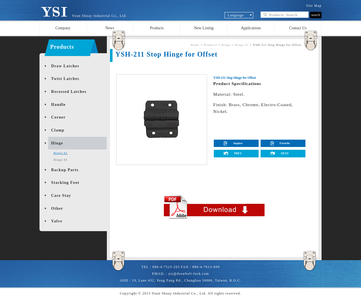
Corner (58, 117)
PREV (238, 153)
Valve (56, 221)
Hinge (57, 143)
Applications (251, 28)
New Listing (203, 28)
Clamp (57, 130)
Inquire (237, 143)
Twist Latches (65, 79)
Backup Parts (64, 170)
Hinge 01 (60, 153)
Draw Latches (65, 66)
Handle (58, 104)
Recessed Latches (68, 92)
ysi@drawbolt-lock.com (188, 274)
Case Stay (61, 195)
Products (157, 28)
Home (195, 44)
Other (57, 208)
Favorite (284, 143)
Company (63, 28)
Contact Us (298, 28)
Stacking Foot (65, 182)
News (110, 28)
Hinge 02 (60, 159)
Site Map (314, 6)
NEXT (285, 153)
